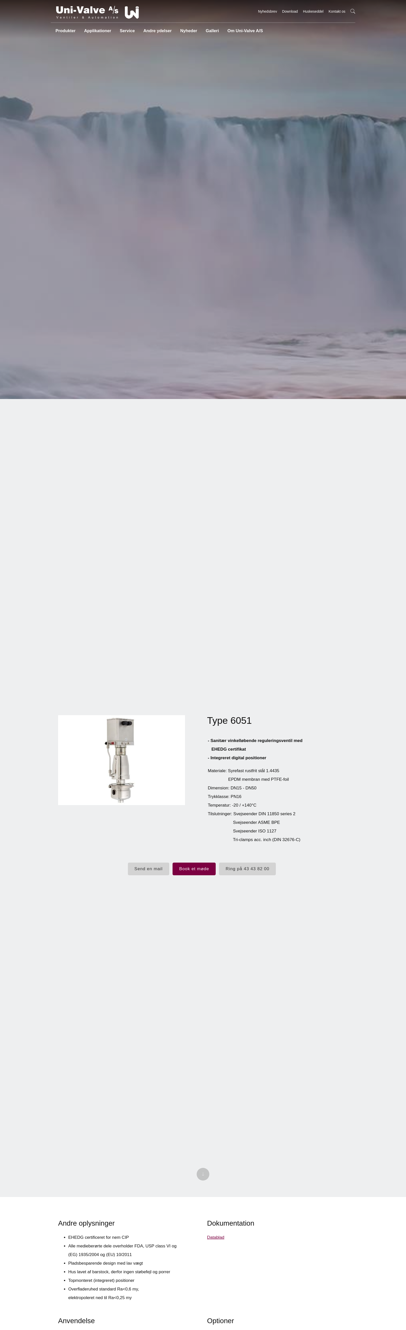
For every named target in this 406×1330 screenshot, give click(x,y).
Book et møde (194, 869)
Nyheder (186, 29)
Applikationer (97, 29)
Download (290, 11)
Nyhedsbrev (267, 11)
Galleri (210, 29)
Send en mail (148, 869)
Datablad (215, 1243)
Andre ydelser (156, 29)
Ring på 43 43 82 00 (247, 869)
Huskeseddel (313, 11)
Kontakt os (337, 11)
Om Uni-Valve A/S (243, 29)
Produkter (65, 29)
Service (126, 29)
